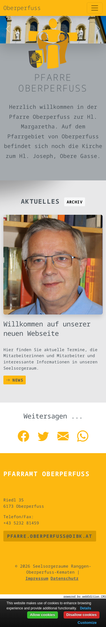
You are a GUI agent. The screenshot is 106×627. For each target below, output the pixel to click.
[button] (8, 28)
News (14, 380)
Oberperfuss (22, 8)
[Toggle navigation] (95, 8)
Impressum (36, 578)
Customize (87, 622)
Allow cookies (42, 615)
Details (85, 608)
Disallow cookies (81, 615)
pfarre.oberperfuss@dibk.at (49, 536)
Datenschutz (65, 578)
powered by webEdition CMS (85, 596)
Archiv (75, 202)
